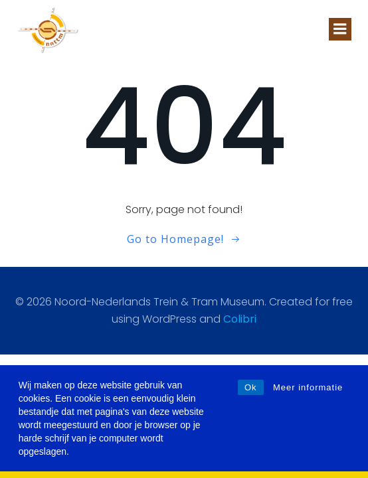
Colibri (239, 319)
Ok (250, 387)
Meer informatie (308, 387)
